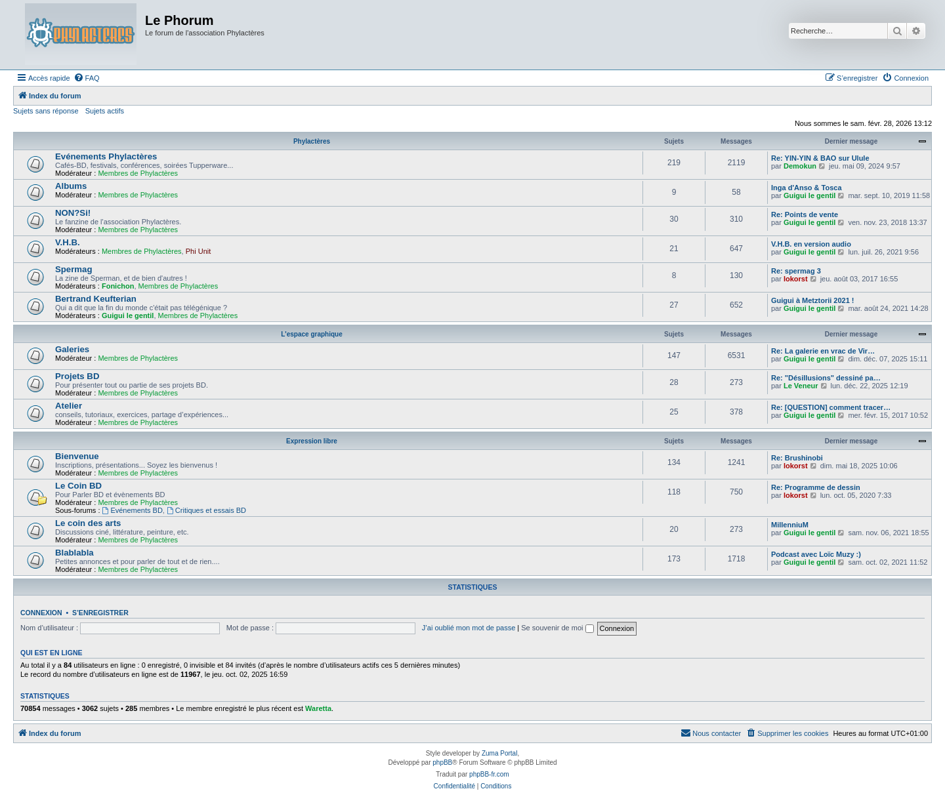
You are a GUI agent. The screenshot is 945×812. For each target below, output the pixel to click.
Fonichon (118, 286)
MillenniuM (789, 525)
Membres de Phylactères (138, 173)
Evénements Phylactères (106, 156)
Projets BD (77, 376)
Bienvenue (77, 456)
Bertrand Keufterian (95, 299)
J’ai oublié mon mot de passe (468, 628)
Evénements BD (132, 510)
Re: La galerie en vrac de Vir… (823, 351)
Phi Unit (198, 251)
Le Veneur (801, 386)
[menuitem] (87, 78)
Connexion (41, 613)
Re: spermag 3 (796, 271)
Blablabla (74, 553)
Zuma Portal (499, 753)
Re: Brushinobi (797, 458)
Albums (71, 186)
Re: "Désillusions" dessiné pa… (826, 378)
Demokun (800, 166)
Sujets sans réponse (46, 111)
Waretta (318, 708)
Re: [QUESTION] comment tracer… (831, 407)
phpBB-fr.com (489, 774)
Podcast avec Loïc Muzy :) (816, 554)
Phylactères (311, 141)
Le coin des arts (88, 523)
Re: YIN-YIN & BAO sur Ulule (820, 158)
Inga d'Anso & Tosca (806, 188)
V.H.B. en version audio (811, 244)
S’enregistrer (100, 613)
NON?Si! (73, 213)
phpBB (442, 762)
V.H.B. (67, 242)
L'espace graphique (312, 334)
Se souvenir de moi (557, 628)
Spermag (73, 269)
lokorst (796, 279)
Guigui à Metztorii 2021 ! (812, 300)
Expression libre (311, 441)
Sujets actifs (104, 111)
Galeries (72, 349)
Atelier (68, 406)
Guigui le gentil (809, 195)
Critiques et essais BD (206, 510)
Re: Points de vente (804, 214)
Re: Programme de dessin (815, 487)
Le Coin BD (78, 486)
